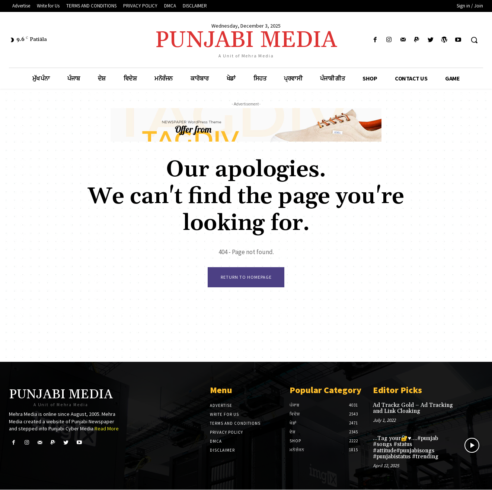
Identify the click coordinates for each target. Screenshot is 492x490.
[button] (474, 40)
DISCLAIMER (222, 450)
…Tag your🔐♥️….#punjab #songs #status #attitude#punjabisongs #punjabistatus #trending (405, 448)
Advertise (221, 405)
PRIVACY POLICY (226, 432)
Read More (107, 429)
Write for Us (224, 414)
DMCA (216, 441)
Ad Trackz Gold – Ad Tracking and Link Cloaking (413, 408)
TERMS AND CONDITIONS (235, 423)
